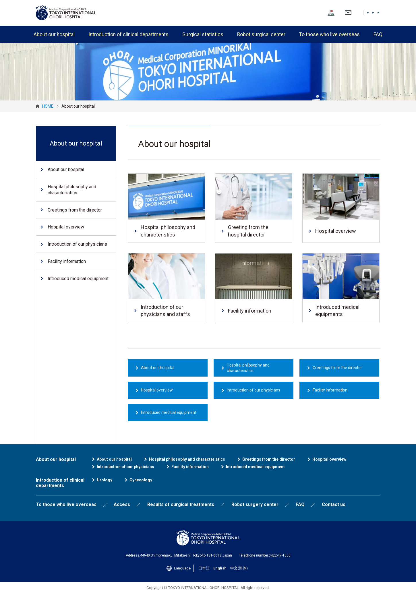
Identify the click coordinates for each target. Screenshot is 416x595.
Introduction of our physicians (253, 390)
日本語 (337, 12)
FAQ (378, 34)
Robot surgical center (261, 34)
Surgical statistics (202, 34)
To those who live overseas (329, 34)
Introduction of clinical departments (128, 34)
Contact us (333, 504)
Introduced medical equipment (168, 412)
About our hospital (54, 34)
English (353, 12)
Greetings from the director (337, 367)
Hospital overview (157, 390)
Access (122, 504)
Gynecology (140, 480)
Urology (104, 480)
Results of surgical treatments (180, 504)
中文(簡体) (372, 12)
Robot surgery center (254, 504)
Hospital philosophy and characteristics (248, 368)
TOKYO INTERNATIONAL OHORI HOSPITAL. (204, 588)
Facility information (330, 390)
